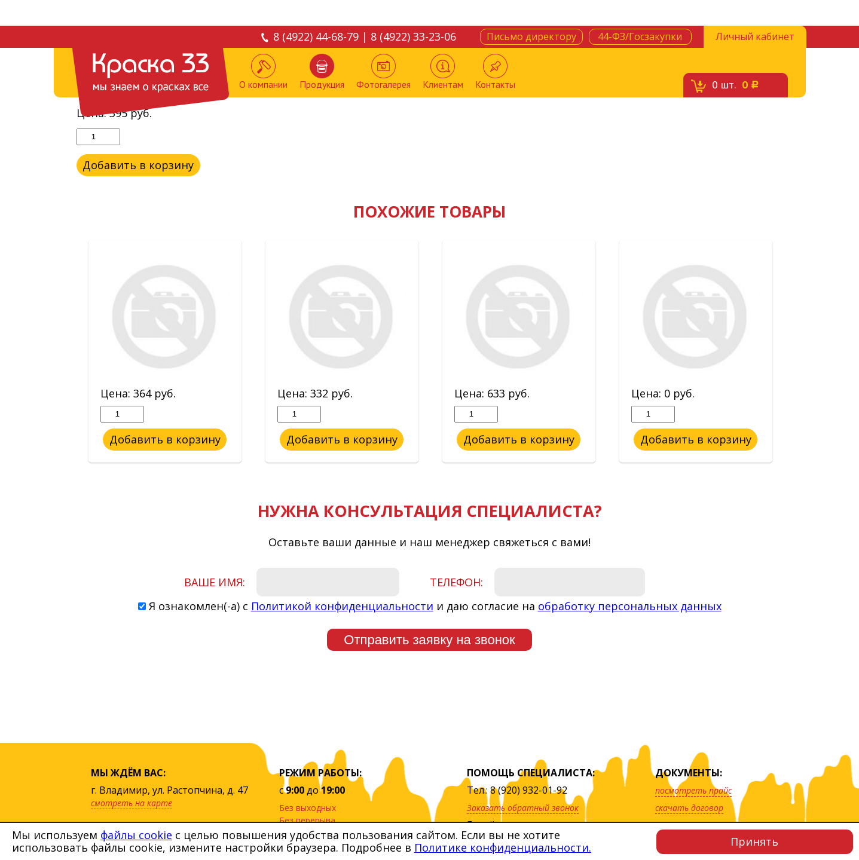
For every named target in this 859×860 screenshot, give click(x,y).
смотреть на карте (131, 803)
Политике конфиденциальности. (502, 847)
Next (792, 352)
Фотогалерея (383, 72)
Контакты (495, 72)
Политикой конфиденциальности (342, 606)
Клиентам (443, 72)
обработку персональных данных (630, 606)
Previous (68, 352)
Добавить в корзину (138, 165)
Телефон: (456, 582)
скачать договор (689, 807)
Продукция (321, 72)
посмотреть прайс (693, 790)
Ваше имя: (214, 582)
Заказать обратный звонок (523, 807)
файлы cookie (136, 835)
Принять (754, 841)
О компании (263, 72)
